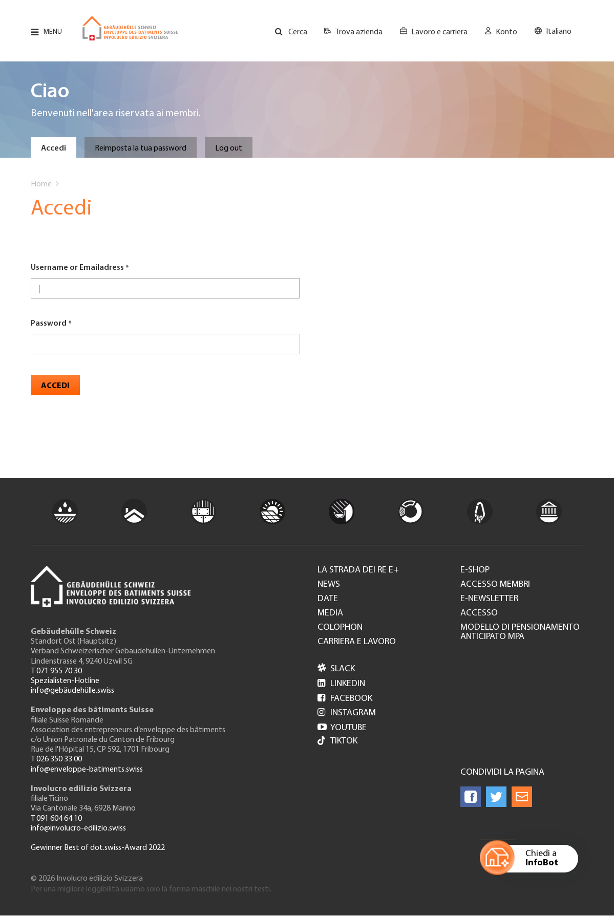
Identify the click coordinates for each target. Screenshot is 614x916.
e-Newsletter (489, 599)
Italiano (558, 32)
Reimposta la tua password (140, 148)
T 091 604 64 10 (56, 819)
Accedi (53, 148)
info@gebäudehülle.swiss (72, 691)
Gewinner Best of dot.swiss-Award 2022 (98, 848)
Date (327, 599)
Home (41, 184)
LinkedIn (341, 684)
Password (49, 323)
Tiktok (337, 742)
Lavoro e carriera (439, 32)
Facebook (344, 699)
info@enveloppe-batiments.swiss (87, 769)
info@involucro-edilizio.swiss (78, 828)
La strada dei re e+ (358, 570)
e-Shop (475, 570)
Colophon (340, 627)
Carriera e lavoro (356, 642)
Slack (336, 669)
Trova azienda (359, 32)
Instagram (346, 713)
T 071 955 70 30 (56, 671)
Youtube (342, 728)
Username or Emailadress (77, 268)
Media (330, 613)
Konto (506, 32)
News (328, 584)
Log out (228, 148)
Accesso (479, 613)
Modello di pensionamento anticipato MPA (520, 632)
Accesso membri (495, 584)
